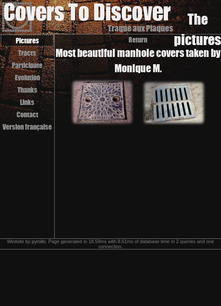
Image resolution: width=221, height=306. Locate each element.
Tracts (27, 53)
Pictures (27, 40)
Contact (27, 114)
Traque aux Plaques (140, 28)
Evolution (27, 77)
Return (138, 39)
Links (27, 102)
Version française (27, 127)
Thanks (27, 90)
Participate (27, 65)
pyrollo (39, 241)
